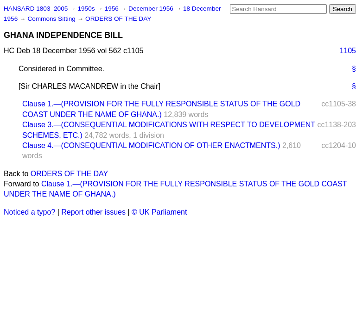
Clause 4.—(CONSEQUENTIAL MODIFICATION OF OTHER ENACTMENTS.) (151, 145)
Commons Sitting (52, 18)
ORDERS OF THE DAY (118, 18)
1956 (113, 8)
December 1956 (151, 8)
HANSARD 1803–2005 (36, 8)
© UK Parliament (159, 212)
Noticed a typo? (29, 212)
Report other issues (93, 212)
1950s (86, 8)
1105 (347, 51)
